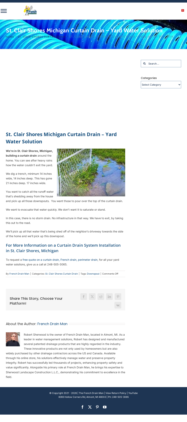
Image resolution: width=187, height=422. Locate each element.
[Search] (144, 63)
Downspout (93, 273)
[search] (161, 11)
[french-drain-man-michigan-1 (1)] (30, 6)
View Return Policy (115, 393)
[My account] (169, 11)
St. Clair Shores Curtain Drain (61, 273)
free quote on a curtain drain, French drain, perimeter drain (60, 259)
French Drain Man (19, 273)
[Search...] (161, 63)
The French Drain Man (91, 393)
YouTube (133, 393)
